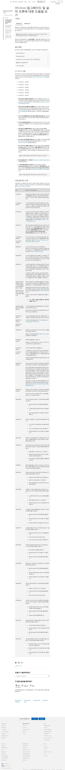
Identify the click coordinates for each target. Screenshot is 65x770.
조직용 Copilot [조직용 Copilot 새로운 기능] (4, 729)
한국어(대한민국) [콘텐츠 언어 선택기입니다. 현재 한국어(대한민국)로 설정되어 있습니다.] (6, 763)
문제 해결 (6, 17)
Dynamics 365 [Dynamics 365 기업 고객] (4, 751)
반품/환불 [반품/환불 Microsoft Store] (24, 731)
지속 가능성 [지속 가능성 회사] (46, 755)
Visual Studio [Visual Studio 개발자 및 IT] (25, 760)
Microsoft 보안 (36, 700)
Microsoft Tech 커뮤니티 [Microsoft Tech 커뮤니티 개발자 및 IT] (26, 751)
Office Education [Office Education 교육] (46, 733)
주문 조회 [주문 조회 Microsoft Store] (24, 733)
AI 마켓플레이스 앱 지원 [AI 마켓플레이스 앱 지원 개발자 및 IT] (26, 749)
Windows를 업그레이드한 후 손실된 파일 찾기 (8, 26)
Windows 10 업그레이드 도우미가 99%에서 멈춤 (8, 37)
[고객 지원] (14, 2)
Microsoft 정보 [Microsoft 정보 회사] (46, 747)
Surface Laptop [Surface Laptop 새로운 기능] (4, 727)
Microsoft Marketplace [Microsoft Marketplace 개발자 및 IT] (26, 753)
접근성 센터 (45, 700)
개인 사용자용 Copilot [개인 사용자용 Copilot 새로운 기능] (5, 731)
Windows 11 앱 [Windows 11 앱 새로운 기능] (4, 737)
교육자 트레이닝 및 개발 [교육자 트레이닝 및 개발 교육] (47, 735)
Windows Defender (22, 142)
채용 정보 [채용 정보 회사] (45, 745)
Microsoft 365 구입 (41, 1)
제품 (29, 1)
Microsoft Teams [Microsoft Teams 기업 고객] (4, 760)
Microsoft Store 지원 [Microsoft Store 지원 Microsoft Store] (26, 729)
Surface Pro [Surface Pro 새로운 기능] (3, 725)
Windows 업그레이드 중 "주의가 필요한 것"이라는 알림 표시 (8, 31)
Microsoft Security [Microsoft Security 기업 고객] (4, 747)
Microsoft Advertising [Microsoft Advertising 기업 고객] (5, 755)
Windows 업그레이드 (8, 15)
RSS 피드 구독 (19, 665)
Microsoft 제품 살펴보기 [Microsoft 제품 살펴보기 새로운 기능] (5, 735)
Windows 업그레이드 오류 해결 (40, 77)
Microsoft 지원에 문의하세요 (23, 186)
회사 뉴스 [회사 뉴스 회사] (45, 749)
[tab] (19, 23)
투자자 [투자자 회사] (45, 753)
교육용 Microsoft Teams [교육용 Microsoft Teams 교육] (47, 729)
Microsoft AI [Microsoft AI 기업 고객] (3, 745)
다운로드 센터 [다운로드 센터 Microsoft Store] (25, 727)
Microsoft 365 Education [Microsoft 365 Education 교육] (47, 731)
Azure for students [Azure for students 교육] (47, 739)
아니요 (41, 718)
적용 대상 (18, 18)
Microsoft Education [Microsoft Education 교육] (47, 725)
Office (26, 1)
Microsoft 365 (20, 1)
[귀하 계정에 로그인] (61, 1)
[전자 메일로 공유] (21, 662)
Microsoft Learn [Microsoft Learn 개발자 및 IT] (25, 747)
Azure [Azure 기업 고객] (2, 749)
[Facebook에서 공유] (16, 662)
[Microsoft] (6, 2)
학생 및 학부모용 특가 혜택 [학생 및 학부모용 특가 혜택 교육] (48, 737)
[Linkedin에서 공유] (18, 662)
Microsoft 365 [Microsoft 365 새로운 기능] (4, 733)
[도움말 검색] (59, 1)
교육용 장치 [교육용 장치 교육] (46, 727)
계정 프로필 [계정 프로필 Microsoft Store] (24, 725)
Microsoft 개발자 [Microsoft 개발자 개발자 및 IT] (25, 745)
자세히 (33, 1)
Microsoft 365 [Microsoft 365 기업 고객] (4, 753)
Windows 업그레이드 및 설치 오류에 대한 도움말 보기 (8, 21)
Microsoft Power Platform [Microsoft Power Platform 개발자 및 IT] (26, 755)
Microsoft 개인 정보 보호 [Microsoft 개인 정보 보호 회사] (48, 751)
